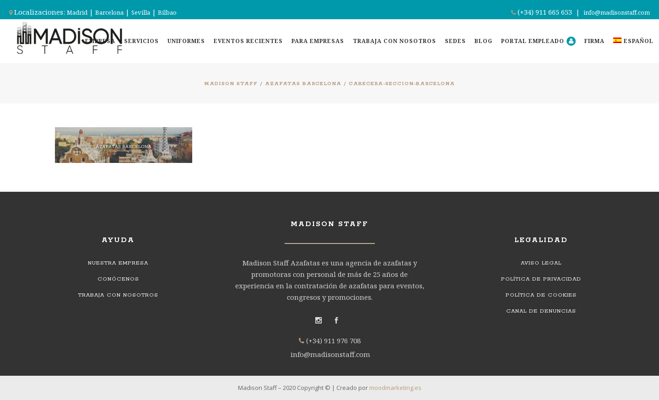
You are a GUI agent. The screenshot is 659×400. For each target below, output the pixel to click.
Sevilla (140, 12)
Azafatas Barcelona (303, 84)
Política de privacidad (541, 279)
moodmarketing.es (395, 388)
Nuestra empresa (118, 262)
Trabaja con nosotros (118, 295)
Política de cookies (541, 295)
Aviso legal (541, 262)
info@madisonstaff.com (616, 12)
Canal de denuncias (541, 311)
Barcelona (109, 12)
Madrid (77, 12)
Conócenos (118, 279)
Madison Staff (231, 84)
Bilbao (167, 12)
